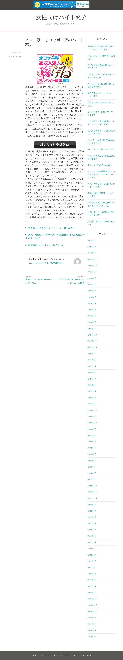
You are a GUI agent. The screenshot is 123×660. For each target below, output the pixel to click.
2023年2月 (92, 473)
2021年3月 (92, 580)
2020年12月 (92, 599)
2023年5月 (92, 454)
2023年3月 (92, 467)
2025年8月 (92, 284)
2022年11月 (92, 492)
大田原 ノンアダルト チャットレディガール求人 (51, 227)
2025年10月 (92, 272)
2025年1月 (92, 328)
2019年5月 (92, 624)
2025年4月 (92, 309)
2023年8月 (92, 435)
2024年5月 (92, 379)
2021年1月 (92, 592)
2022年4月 (92, 536)
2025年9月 (92, 278)
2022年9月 (92, 504)
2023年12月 (92, 410)
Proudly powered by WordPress (45, 655)
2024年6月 (92, 372)
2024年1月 (92, 404)
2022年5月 (92, 530)
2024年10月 (92, 347)
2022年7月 (92, 517)
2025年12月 (92, 259)
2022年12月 (92, 485)
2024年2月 (92, 398)
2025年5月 (92, 303)
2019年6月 (92, 618)
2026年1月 (92, 253)
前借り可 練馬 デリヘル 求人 (100, 165)
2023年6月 (92, 448)
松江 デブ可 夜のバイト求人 (101, 149)
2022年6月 (92, 523)
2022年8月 (92, 511)
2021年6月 (92, 561)
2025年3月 (92, 316)
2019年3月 (92, 636)
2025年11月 (92, 265)
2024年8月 (92, 360)
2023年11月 (92, 416)
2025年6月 (92, 297)
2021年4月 (92, 574)
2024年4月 (92, 385)
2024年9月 (92, 353)
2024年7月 (92, 366)
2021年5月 (92, 567)
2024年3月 (92, 391)
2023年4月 (92, 460)
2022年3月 (92, 542)
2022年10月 (92, 498)
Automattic (87, 655)
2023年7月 (92, 441)
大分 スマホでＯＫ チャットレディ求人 (39, 279)
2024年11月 (92, 341)
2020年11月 (92, 605)
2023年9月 (92, 429)
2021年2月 (92, 586)
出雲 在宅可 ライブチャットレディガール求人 (70, 279)
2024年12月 (92, 335)
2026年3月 (92, 240)
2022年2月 (92, 548)
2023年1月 (92, 479)
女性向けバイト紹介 (61, 18)
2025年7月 (92, 291)
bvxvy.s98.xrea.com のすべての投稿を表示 (46, 263)
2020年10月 (92, 611)
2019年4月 (92, 630)
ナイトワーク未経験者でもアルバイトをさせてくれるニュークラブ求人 (101, 174)
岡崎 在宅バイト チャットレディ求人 (46, 245)
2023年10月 (92, 423)
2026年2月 (92, 247)
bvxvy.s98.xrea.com (14, 56)
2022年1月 (92, 555)
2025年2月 (92, 322)
